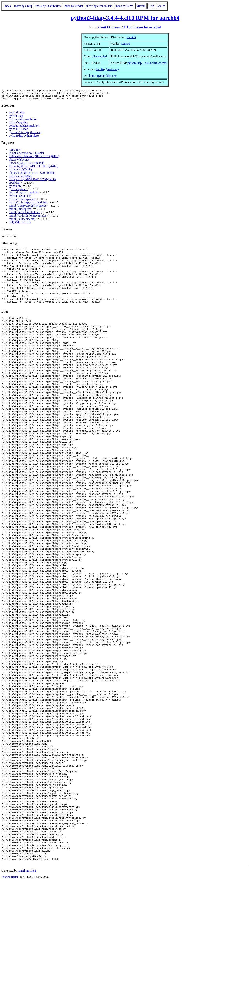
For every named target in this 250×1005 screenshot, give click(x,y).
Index (7, 6)
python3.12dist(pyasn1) (23, 201)
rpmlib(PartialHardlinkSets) (25, 214)
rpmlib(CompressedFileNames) (27, 207)
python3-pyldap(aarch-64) (24, 127)
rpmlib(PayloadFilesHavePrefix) (28, 217)
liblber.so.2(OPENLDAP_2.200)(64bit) (32, 174)
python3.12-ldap (18, 131)
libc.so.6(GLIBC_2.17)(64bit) (26, 165)
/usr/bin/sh (15, 151)
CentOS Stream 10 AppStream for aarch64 (129, 27)
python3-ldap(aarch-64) (23, 121)
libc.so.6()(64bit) (19, 161)
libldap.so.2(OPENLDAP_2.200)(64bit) (32, 181)
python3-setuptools (20, 197)
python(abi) (16, 188)
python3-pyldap (18, 124)
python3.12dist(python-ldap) (25, 134)
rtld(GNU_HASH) (20, 224)
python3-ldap (16, 114)
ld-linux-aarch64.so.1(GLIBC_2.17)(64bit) (34, 158)
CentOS (131, 37)
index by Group (23, 6)
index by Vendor (73, 6)
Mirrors (140, 6)
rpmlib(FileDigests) (20, 211)
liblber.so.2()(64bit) (20, 171)
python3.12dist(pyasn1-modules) (28, 204)
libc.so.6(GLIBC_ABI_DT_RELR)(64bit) (33, 168)
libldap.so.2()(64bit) (20, 178)
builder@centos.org (107, 69)
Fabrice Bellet (9, 1000)
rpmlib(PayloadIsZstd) (22, 221)
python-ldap (16, 118)
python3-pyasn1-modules (24, 194)
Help (151, 6)
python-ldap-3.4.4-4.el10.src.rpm (146, 62)
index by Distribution (48, 6)
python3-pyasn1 (18, 191)
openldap (14, 184)
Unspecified (100, 56)
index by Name (124, 6)
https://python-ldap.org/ (103, 75)
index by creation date (99, 6)
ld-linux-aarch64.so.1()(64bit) (26, 155)
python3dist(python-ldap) (24, 137)
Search (161, 6)
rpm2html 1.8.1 (27, 994)
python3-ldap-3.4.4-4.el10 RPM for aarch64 (125, 17)
